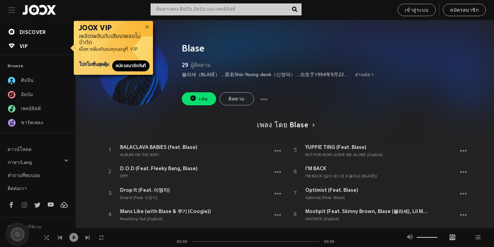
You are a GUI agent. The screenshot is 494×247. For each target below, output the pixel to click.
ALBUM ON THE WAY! (139, 155)
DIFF (124, 176)
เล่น (199, 98)
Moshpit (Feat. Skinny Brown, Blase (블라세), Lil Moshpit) (368, 211)
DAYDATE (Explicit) (322, 219)
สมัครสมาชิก (464, 10)
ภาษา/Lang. (38, 161)
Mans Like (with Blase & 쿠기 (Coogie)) (165, 211)
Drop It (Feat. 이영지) (145, 190)
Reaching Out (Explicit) (141, 219)
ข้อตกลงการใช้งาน (24, 227)
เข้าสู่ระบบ (416, 10)
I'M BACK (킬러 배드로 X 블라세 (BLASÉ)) (341, 176)
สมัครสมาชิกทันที (131, 65)
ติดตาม (236, 99)
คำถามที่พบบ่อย (24, 175)
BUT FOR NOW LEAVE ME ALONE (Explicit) (344, 155)
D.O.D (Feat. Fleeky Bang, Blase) (159, 168)
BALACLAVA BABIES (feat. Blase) (158, 147)
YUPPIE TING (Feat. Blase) (335, 147)
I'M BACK (315, 168)
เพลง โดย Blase (285, 125)
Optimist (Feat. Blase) (331, 190)
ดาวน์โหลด (20, 149)
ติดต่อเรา (17, 188)
